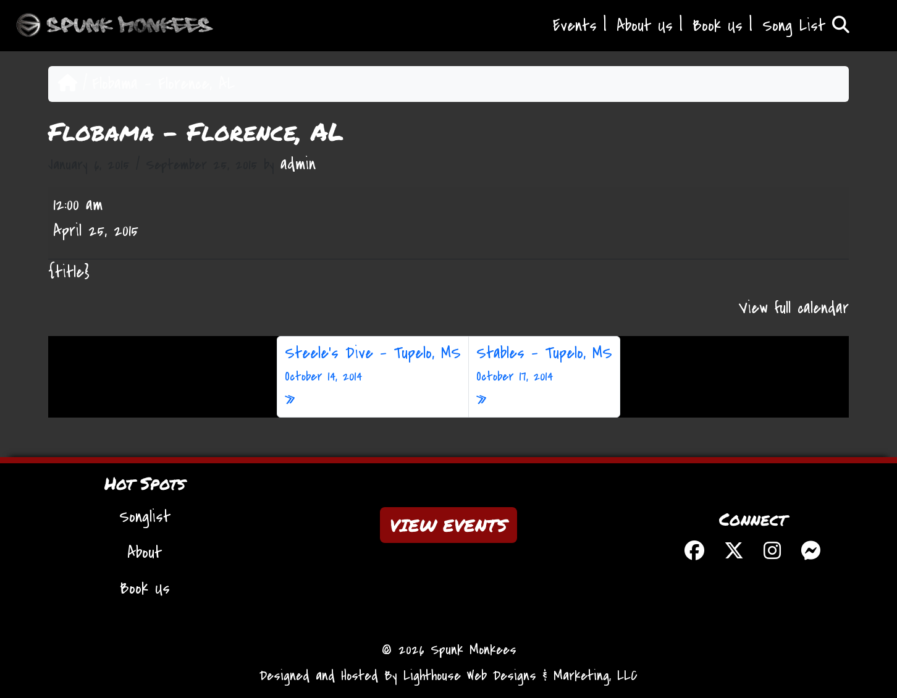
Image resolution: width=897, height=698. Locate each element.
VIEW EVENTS (448, 525)
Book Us (718, 26)
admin (298, 164)
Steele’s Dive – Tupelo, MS (373, 364)
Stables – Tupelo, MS (544, 364)
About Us (645, 26)
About (144, 553)
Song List (805, 26)
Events (575, 26)
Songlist (145, 517)
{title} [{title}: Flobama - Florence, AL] (69, 272)
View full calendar (794, 308)
